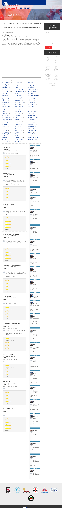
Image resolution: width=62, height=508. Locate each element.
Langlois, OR (30, 104)
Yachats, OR (17, 122)
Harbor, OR (4, 100)
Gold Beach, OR (31, 97)
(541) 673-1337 (24, 8)
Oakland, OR (17, 109)
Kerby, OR (4, 102)
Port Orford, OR (18, 110)
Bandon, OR (17, 84)
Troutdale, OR (30, 118)
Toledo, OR (17, 118)
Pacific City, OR (30, 109)
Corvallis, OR (17, 91)
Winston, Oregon (31, 121)
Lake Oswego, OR (31, 102)
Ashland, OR (17, 83)
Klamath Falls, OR (18, 102)
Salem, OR (17, 114)
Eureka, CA (30, 95)
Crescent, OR (4, 92)
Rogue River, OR (31, 113)
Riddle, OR (4, 113)
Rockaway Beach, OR (19, 113)
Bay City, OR (30, 84)
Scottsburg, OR (30, 114)
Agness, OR (17, 81)
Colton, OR (17, 89)
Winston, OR (17, 121)
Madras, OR (4, 105)
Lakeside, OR (4, 104)
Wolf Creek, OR (5, 122)
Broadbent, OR (30, 85)
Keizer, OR (29, 101)
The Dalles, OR (17, 117)
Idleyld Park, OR (5, 101)
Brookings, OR (4, 87)
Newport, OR (30, 108)
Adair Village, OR (5, 81)
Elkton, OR (4, 95)
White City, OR (17, 119)
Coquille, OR (4, 91)
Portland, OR (30, 110)
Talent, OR (4, 117)
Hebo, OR (16, 100)
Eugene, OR (17, 95)
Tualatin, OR (4, 119)
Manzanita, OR (17, 105)
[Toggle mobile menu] (59, 0)
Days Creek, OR (30, 92)
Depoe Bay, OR (5, 93)
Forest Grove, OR (18, 96)
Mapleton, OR (30, 105)
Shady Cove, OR (5, 116)
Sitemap (38, 507)
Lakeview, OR (17, 104)
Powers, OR (4, 112)
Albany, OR (30, 81)
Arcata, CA (4, 83)
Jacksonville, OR (18, 101)
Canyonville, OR (5, 88)
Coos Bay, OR (30, 89)
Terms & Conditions (26, 507)
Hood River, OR (30, 100)
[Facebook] (31, 501)
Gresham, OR (30, 98)
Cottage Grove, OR (31, 91)
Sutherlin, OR (30, 116)
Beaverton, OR (4, 85)
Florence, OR (4, 96)
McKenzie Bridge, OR (6, 106)
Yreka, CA (29, 122)
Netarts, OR (17, 108)
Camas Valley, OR (31, 87)
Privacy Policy (33, 507)
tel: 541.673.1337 (33, 497)
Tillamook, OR (4, 118)
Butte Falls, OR (17, 87)
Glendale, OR (4, 97)
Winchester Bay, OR (5, 121)
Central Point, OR (31, 88)
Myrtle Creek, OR (31, 106)
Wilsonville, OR (30, 119)
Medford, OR (17, 106)
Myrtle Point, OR (5, 108)
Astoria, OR (30, 83)
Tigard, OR (29, 117)
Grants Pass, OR (18, 98)
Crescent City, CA (18, 92)
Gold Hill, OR (4, 98)
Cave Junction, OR (18, 88)
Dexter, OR (17, 93)
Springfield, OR (17, 116)
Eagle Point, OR (30, 93)
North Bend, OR (5, 109)
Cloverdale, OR (4, 89)
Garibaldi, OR (30, 96)
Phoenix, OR (4, 110)
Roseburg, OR (4, 114)
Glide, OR (16, 97)
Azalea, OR (4, 84)
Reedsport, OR (30, 112)
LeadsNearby (48, 505)
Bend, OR (16, 85)
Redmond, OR (17, 112)
